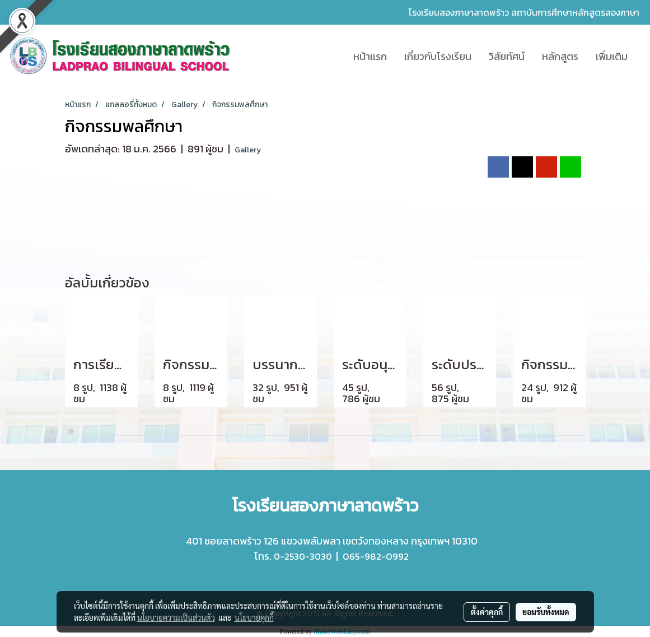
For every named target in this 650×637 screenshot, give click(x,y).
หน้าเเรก (370, 56)
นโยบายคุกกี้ (254, 617)
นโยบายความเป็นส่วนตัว (176, 617)
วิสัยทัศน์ (507, 56)
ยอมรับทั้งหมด (545, 612)
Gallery (248, 150)
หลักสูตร (560, 56)
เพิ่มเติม (612, 56)
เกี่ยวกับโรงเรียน (437, 56)
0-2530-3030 (303, 556)
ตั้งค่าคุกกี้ (487, 612)
